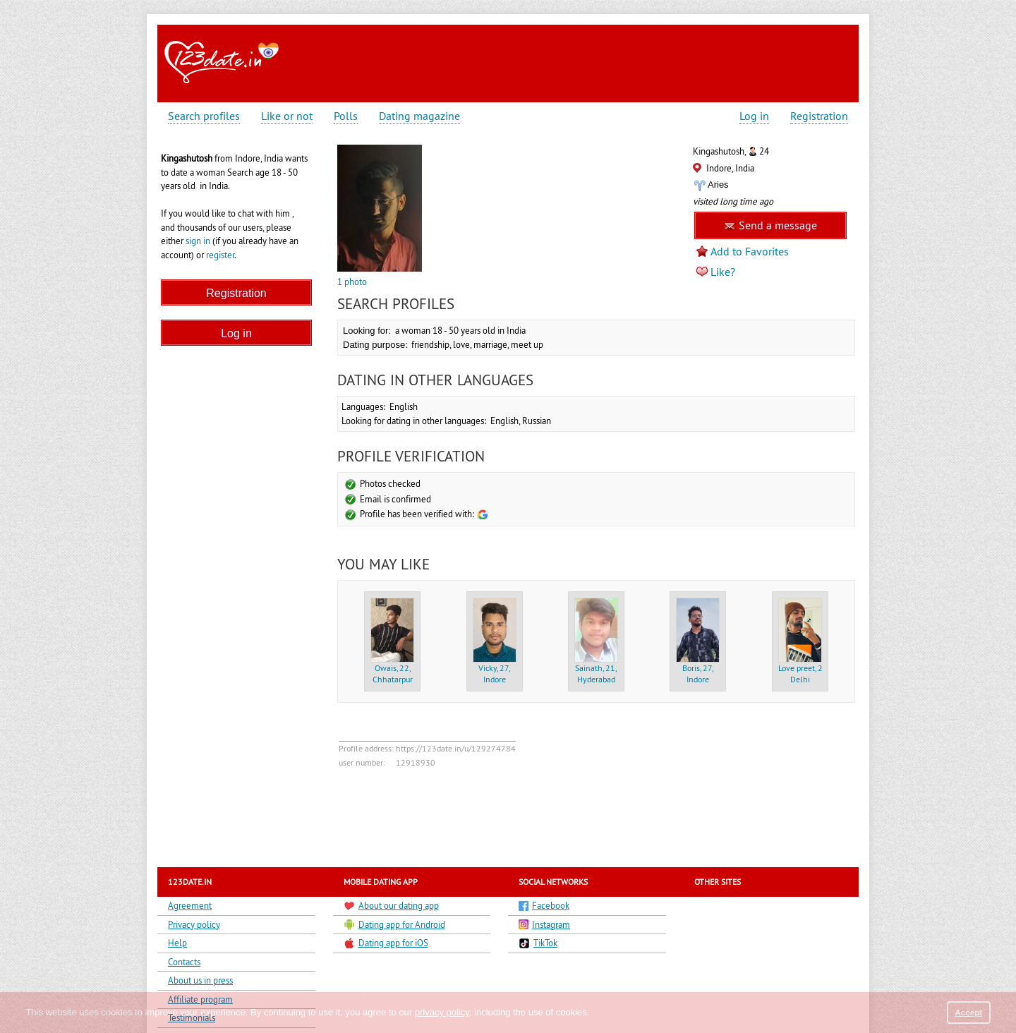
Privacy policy (194, 924)
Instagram (544, 924)
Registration (819, 116)
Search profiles (204, 116)
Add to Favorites (749, 251)
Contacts (184, 961)
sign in (198, 240)
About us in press (200, 980)
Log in (754, 116)
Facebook (544, 905)
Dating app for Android (394, 925)
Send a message (770, 225)
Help (177, 942)
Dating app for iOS (386, 943)
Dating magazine (419, 116)
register (220, 254)
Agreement (190, 905)
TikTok (538, 943)
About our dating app (391, 906)
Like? (722, 272)
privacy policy (442, 1012)
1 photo (352, 281)
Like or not (287, 116)
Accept (968, 1012)
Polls (346, 116)
